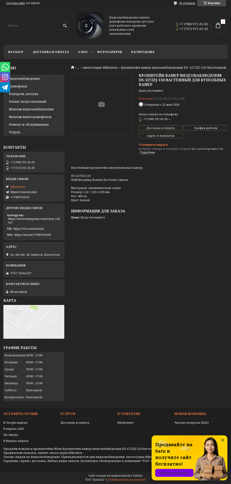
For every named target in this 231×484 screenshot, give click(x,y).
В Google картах (15, 422)
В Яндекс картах (16, 441)
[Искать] (65, 26)
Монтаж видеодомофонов (30, 117)
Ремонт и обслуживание (29, 125)
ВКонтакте (125, 422)
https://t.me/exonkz (23, 192)
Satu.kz (138, 475)
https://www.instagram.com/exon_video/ (34, 220)
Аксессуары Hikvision (100, 67)
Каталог (16, 52)
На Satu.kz (10, 435)
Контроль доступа (23, 94)
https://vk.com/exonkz (28, 228)
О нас (83, 52)
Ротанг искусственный (27, 102)
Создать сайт (15, 3)
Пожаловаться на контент (127, 480)
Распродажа (143, 52)
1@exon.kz (17, 187)
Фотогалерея (109, 52)
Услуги (14, 132)
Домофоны (18, 86)
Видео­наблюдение (24, 79)
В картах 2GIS (13, 429)
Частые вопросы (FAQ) (191, 422)
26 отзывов (187, 3)
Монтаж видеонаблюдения (31, 109)
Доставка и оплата (51, 52)
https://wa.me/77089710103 (32, 234)
